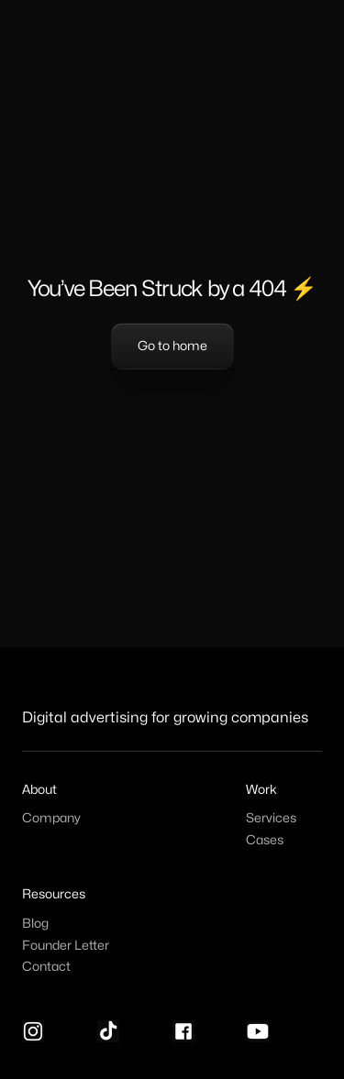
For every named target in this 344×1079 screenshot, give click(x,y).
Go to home (172, 346)
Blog (35, 924)
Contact (46, 967)
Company (51, 818)
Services (271, 818)
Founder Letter (65, 946)
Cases (264, 840)
